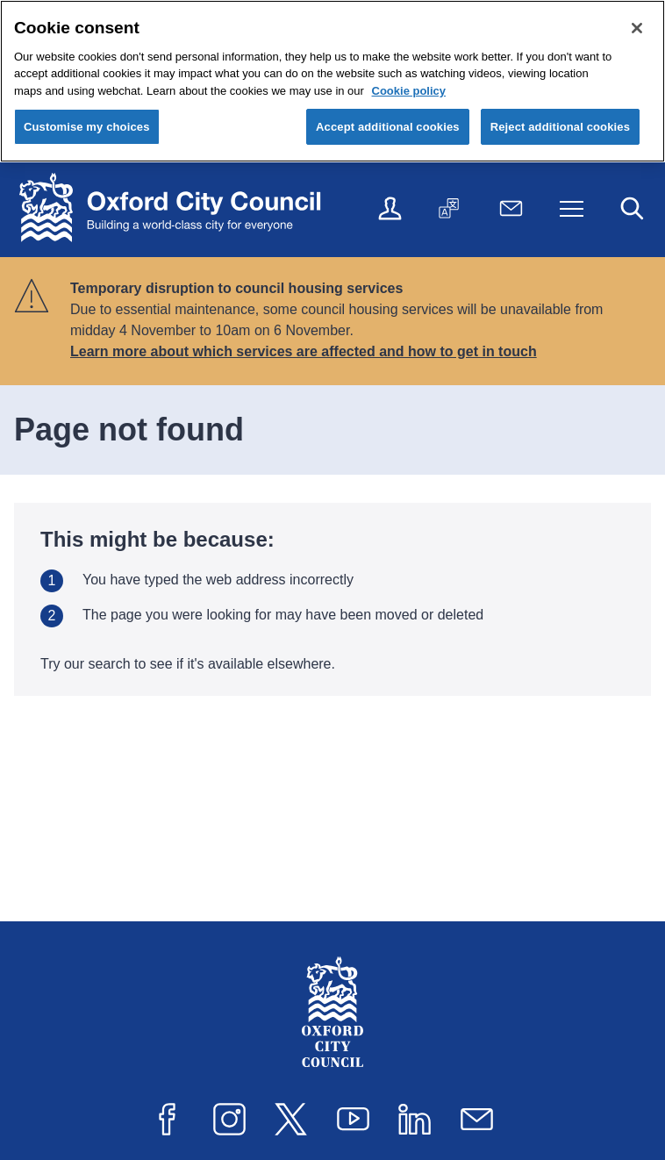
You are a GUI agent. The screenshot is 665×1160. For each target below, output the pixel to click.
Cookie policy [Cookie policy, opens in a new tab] (409, 90)
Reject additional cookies (560, 126)
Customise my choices (87, 126)
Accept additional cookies (388, 126)
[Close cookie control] (637, 28)
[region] (332, 81)
